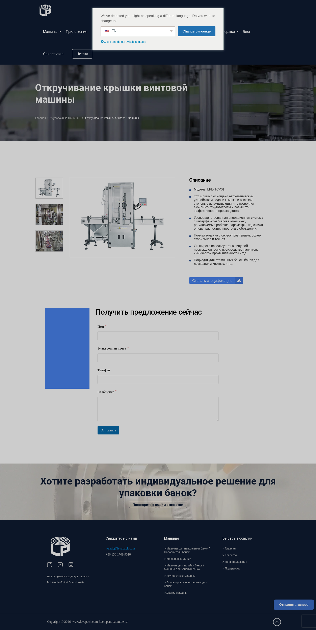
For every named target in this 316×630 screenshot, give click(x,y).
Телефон (104, 370)
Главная (40, 118)
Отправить (108, 430)
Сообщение (107, 392)
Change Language (197, 31)
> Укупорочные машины (179, 575)
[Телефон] (158, 379)
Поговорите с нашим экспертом (158, 505)
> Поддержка (231, 568)
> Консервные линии (177, 558)
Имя (102, 326)
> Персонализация (234, 561)
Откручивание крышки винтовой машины (112, 118)
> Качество (229, 555)
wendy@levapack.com (120, 548)
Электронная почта (113, 348)
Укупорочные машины (65, 118)
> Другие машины (175, 592)
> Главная (229, 548)
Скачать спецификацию (217, 280)
